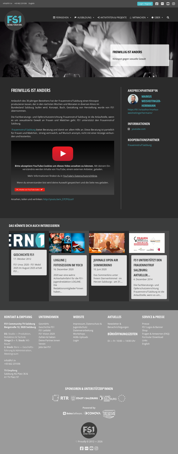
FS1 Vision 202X (47, 333)
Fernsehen (62, 17)
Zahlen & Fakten (47, 337)
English (31, 3)
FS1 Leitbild (44, 330)
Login (76, 340)
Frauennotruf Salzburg (140, 145)
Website (78, 316)
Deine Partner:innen (49, 340)
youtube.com (137, 129)
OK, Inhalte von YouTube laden (29, 189)
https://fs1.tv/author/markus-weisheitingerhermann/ (143, 111)
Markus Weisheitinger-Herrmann (151, 101)
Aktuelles (114, 316)
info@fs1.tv (7, 3)
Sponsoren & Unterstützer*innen (89, 388)
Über (157, 17)
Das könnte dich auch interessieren (34, 225)
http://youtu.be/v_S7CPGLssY (58, 199)
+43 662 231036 (20, 3)
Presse (145, 323)
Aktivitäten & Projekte (113, 17)
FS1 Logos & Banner (152, 327)
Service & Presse (153, 316)
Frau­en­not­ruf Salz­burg (23, 129)
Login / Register (145, 3)
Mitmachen (139, 17)
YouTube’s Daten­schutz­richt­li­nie (80, 175)
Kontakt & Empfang (18, 316)
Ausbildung (84, 17)
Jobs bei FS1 (45, 347)
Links (144, 340)
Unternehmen (49, 316)
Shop (145, 330)
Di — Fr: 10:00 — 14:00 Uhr (121, 340)
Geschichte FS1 (47, 327)
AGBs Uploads (80, 337)
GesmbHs (44, 323)
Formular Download (152, 337)
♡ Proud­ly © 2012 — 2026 (89, 441)
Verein (42, 343)
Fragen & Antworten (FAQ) (155, 333)
